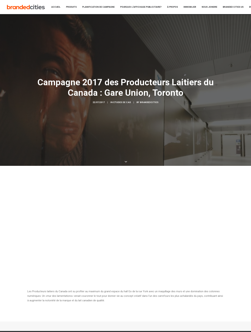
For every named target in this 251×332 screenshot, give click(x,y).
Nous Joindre (211, 7)
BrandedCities (149, 88)
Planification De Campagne (100, 7)
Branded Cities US (235, 7)
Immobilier (192, 7)
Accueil (58, 7)
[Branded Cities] (27, 7)
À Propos (174, 7)
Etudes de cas (122, 88)
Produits (73, 7)
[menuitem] (58, 7)
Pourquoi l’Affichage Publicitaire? (143, 7)
